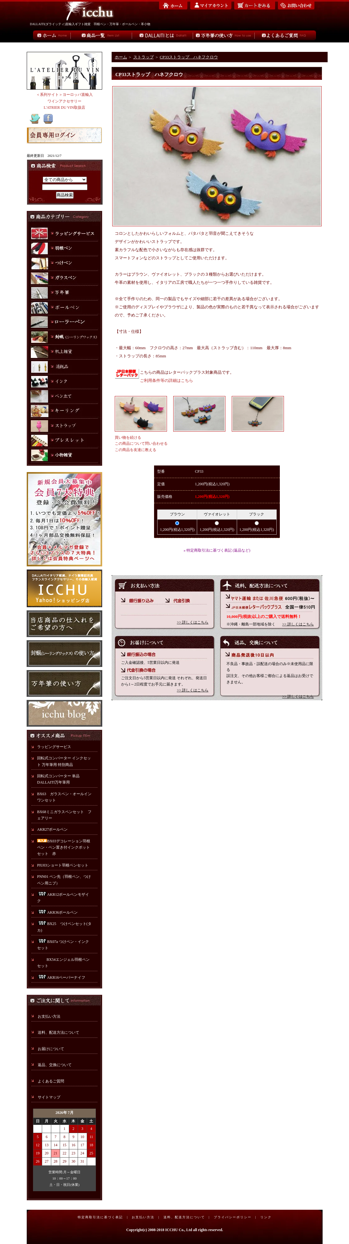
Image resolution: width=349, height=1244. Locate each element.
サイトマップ (49, 1097)
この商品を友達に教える (135, 450)
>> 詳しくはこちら (192, 622)
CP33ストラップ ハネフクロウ (189, 57)
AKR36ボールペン (57, 912)
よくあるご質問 (51, 1081)
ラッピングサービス (54, 747)
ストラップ (143, 57)
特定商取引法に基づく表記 (100, 1217)
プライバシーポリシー (233, 1217)
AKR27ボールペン (52, 829)
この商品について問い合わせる (141, 443)
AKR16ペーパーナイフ (61, 977)
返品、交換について (55, 1065)
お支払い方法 (49, 1016)
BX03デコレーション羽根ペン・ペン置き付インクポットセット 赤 (63, 847)
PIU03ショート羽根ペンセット (64, 865)
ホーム (121, 57)
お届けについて (51, 1049)
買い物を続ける (128, 437)
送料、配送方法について (58, 1032)
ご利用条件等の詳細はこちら (166, 380)
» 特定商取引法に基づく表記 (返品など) (217, 550)
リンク (266, 1217)
